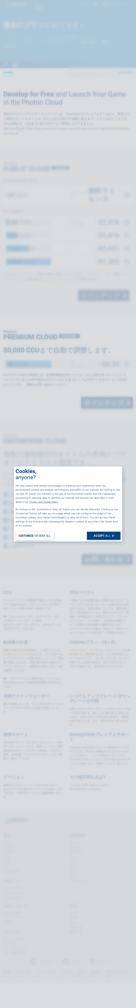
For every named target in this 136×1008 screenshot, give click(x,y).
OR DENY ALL (35, 535)
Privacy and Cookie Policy (43, 501)
